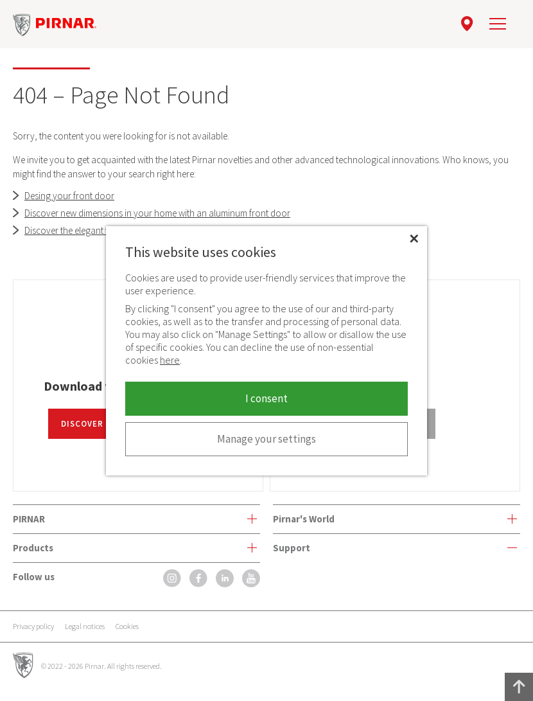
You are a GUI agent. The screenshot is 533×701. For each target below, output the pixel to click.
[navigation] (498, 24)
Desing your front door (69, 196)
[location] (467, 24)
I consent (266, 398)
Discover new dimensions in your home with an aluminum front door (157, 213)
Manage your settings (266, 439)
